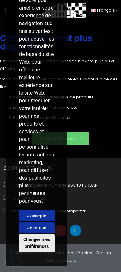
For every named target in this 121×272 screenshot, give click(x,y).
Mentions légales (74, 253)
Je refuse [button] (36, 227)
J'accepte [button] (36, 215)
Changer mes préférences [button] (36, 243)
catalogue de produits (70, 97)
